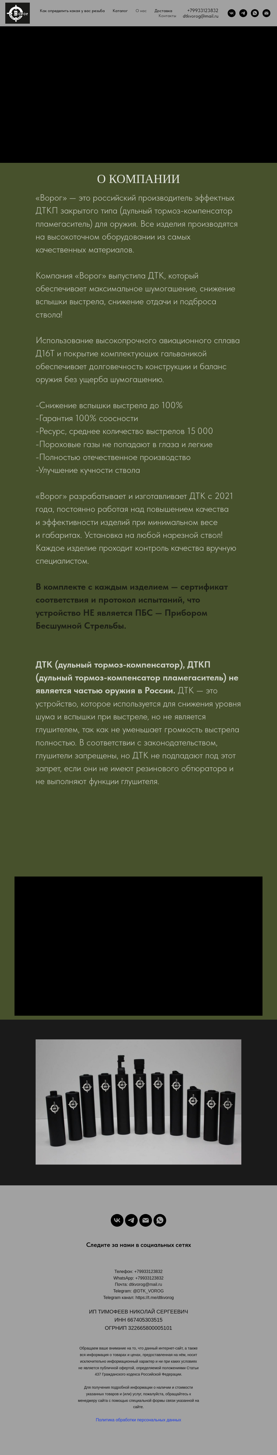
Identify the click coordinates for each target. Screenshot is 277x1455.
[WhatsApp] (255, 13)
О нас (141, 10)
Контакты (167, 15)
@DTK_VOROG (148, 1291)
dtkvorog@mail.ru (200, 16)
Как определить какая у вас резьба (72, 10)
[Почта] (266, 13)
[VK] (232, 13)
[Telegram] (243, 13)
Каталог (120, 10)
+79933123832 (202, 10)
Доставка (163, 10)
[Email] (145, 1220)
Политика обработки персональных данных (138, 1420)
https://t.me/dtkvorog (155, 1297)
